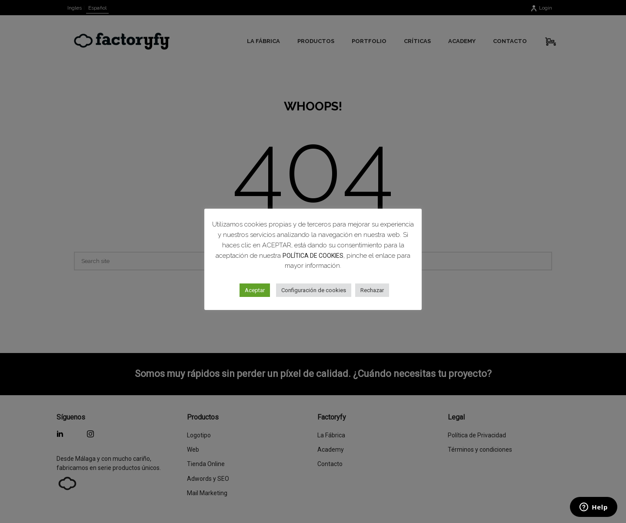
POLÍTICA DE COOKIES (313, 255)
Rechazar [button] (372, 290)
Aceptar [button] (255, 290)
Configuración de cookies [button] (313, 290)
